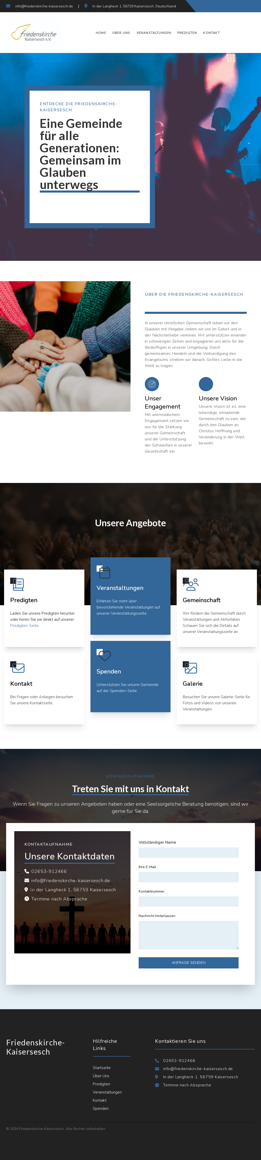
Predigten (187, 33)
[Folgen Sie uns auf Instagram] (240, 6)
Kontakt (211, 33)
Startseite (102, 1068)
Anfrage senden (189, 962)
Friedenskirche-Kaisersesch (35, 1047)
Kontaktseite (41, 703)
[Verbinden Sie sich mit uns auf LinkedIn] (249, 6)
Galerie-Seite (232, 697)
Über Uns (121, 33)
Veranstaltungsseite (129, 613)
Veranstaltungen (154, 33)
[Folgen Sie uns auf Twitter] (230, 6)
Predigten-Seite (24, 625)
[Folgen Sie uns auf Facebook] (221, 6)
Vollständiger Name (157, 842)
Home (101, 33)
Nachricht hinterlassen (157, 915)
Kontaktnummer (151, 891)
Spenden (101, 1108)
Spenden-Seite (123, 691)
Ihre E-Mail (147, 867)
